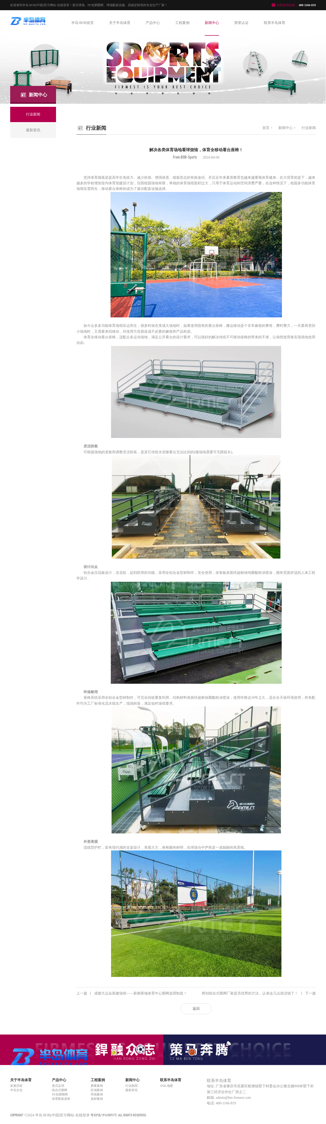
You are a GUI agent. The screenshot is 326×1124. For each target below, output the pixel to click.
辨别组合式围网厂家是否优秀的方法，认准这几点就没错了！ (259, 993)
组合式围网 (59, 1090)
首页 (265, 128)
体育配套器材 (61, 1099)
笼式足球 (58, 1086)
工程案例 (182, 23)
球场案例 (97, 1094)
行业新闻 (309, 128)
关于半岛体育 (119, 23)
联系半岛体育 (274, 23)
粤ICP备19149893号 (103, 1115)
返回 (196, 1009)
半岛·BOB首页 (82, 23)
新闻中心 (212, 23)
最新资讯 (131, 1090)
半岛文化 (16, 1090)
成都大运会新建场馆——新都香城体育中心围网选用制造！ (131, 993)
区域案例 (97, 1090)
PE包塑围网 (60, 1094)
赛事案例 (97, 1086)
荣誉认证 (241, 23)
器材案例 (97, 1099)
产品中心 (153, 23)
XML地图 (166, 1086)
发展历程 (16, 1086)
